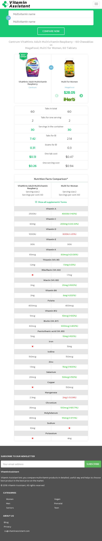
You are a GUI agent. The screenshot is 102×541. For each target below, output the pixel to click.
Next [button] (81, 95)
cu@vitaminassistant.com (17, 531)
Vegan (57, 499)
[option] (69, 95)
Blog (6, 522)
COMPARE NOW (51, 31)
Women (9, 499)
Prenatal (58, 503)
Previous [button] (56, 95)
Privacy (7, 526)
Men (8, 503)
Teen (56, 507)
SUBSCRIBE (93, 464)
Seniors (10, 507)
